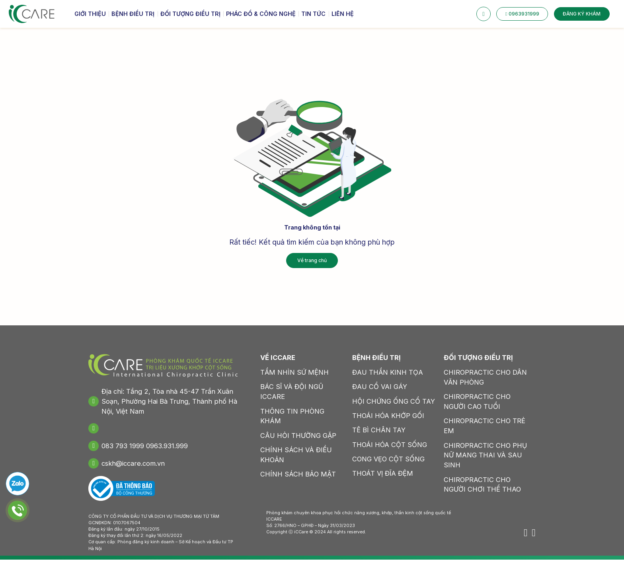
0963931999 (522, 16)
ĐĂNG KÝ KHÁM (582, 16)
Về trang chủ (312, 260)
